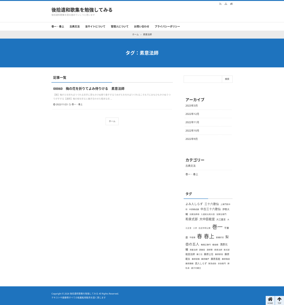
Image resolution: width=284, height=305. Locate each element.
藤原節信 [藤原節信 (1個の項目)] (219, 254)
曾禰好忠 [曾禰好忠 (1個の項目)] (220, 237)
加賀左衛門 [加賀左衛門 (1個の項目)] (221, 214)
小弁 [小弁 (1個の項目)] (195, 228)
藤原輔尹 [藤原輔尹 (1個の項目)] (205, 259)
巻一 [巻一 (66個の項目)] (217, 226)
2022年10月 (192, 130)
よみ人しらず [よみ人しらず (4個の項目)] (194, 204)
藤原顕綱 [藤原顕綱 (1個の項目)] (189, 263)
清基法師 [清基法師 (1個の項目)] (194, 249)
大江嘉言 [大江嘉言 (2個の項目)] (221, 219)
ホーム (112, 121)
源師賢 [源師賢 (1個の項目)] (210, 249)
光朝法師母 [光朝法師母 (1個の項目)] (194, 214)
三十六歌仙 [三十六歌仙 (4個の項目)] (211, 204)
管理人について (120, 26)
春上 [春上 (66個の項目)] (209, 236)
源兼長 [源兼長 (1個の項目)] (202, 249)
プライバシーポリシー (167, 26)
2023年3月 (191, 105)
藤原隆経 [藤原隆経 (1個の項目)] (226, 259)
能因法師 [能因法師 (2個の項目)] (190, 254)
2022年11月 (192, 122)
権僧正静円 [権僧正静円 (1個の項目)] (206, 244)
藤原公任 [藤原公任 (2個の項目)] (208, 254)
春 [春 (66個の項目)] (199, 236)
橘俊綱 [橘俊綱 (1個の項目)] (215, 244)
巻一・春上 (57, 26)
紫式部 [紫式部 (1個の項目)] (227, 249)
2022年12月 (192, 114)
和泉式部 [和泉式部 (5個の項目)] (191, 219)
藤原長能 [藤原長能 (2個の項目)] (215, 258)
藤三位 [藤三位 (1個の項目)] (199, 254)
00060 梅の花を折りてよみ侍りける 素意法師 (88, 88)
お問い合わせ (141, 26)
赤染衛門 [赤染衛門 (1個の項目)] (222, 263)
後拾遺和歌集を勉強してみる (82, 10)
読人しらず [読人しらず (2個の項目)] (201, 263)
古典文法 (75, 26)
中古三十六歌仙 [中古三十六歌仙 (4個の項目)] (211, 209)
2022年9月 (191, 139)
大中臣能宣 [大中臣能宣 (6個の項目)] (207, 219)
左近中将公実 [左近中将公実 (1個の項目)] (204, 228)
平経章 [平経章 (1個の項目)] (192, 237)
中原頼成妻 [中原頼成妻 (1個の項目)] (194, 209)
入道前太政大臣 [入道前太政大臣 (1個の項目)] (208, 214)
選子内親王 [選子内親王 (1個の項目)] (196, 268)
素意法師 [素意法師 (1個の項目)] (218, 249)
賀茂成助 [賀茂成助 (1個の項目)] (212, 263)
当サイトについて (95, 26)
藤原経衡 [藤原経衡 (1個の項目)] (196, 259)
